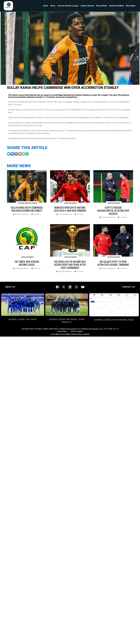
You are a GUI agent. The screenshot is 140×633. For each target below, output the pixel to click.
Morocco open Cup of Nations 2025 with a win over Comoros (70, 209)
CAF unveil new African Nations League (27, 263)
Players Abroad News (27, 203)
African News (101, 6)
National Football (116, 6)
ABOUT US (10, 287)
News (53, 6)
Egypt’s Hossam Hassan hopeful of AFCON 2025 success (113, 210)
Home (45, 6)
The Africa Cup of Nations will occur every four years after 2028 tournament (70, 265)
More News (130, 6)
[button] (9, 154)
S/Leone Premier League (68, 6)
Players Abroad (87, 6)
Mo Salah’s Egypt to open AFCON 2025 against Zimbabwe (113, 263)
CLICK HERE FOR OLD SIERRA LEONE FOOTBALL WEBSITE (70, 334)
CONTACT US (128, 287)
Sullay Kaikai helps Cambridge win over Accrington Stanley (27, 209)
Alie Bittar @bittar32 (23, 214)
